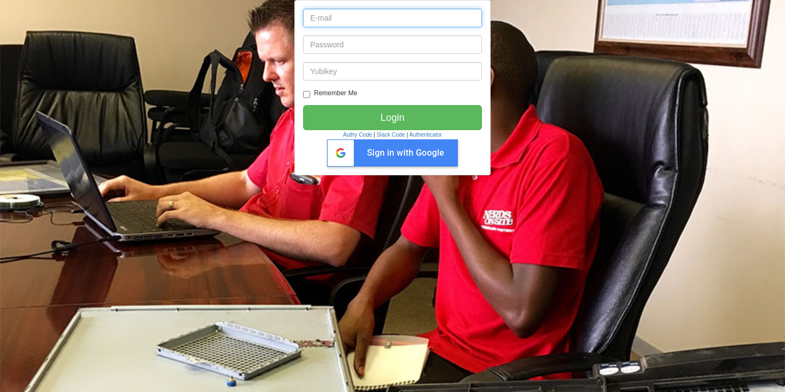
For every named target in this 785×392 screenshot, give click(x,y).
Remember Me (330, 93)
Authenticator (425, 135)
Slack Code (391, 135)
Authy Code (357, 135)
